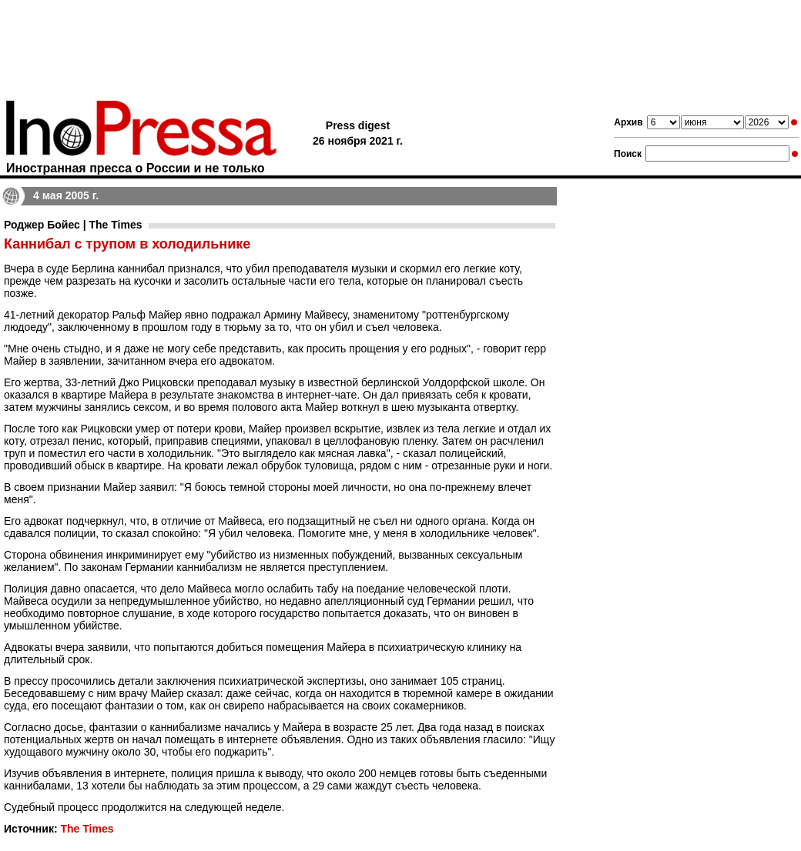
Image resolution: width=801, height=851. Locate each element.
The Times (86, 829)
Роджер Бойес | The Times (73, 225)
